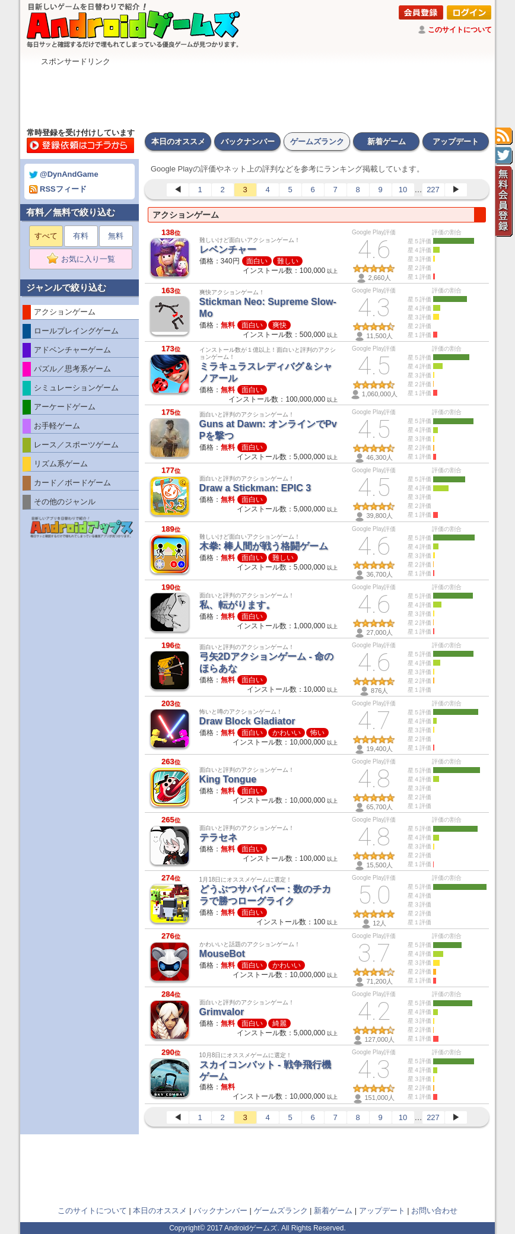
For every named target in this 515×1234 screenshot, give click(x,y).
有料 (80, 235)
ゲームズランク (317, 141)
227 (433, 189)
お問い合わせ (434, 1210)
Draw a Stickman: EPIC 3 (255, 488)
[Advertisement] (257, 93)
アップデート (456, 141)
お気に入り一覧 (84, 259)
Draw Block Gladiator (247, 721)
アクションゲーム (185, 215)
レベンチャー (227, 249)
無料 (115, 235)
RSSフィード (58, 189)
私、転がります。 (237, 605)
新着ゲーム (386, 141)
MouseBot (222, 954)
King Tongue (228, 779)
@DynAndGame (63, 174)
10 (403, 189)
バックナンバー (248, 141)
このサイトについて (460, 30)
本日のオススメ (178, 141)
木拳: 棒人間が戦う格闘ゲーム (264, 546)
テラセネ (218, 837)
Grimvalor (221, 1012)
